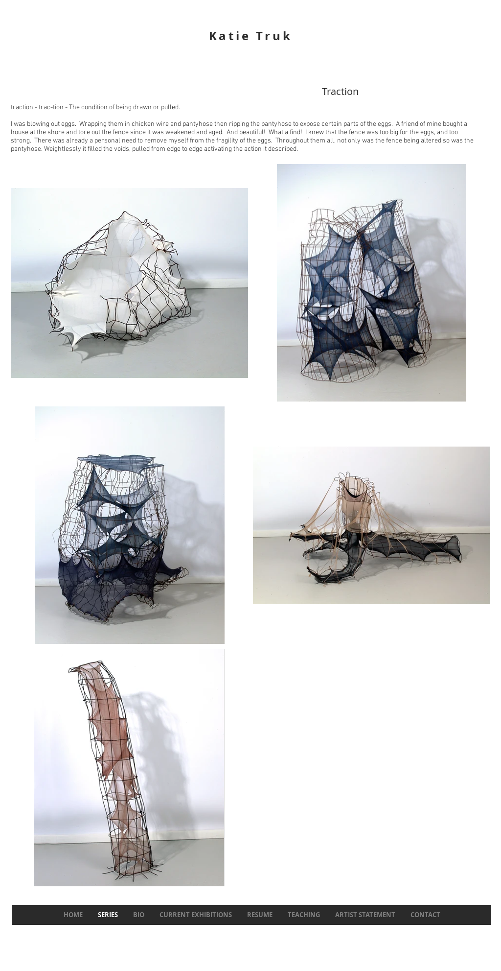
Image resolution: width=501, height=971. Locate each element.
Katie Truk (251, 35)
